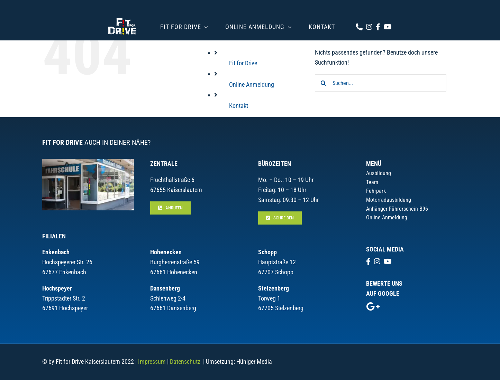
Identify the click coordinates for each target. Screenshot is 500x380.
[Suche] (323, 83)
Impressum (152, 361)
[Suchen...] (380, 83)
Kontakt (238, 105)
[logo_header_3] (122, 16)
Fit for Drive (243, 63)
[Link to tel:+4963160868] (359, 26)
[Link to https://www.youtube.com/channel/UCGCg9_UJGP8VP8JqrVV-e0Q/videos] (388, 26)
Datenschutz (185, 361)
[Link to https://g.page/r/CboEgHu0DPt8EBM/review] (373, 306)
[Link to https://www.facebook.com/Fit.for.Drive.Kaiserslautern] (378, 26)
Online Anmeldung (251, 84)
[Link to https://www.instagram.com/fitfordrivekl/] (369, 26)
